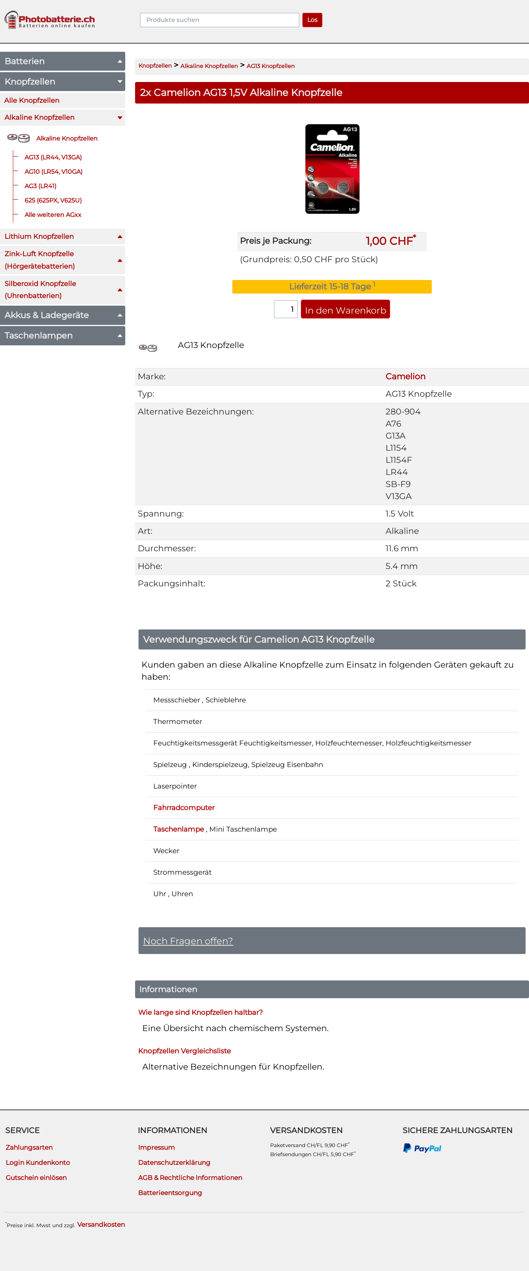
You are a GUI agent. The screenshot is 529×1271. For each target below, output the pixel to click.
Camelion (406, 376)
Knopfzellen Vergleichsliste (184, 1050)
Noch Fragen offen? (188, 940)
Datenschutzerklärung (174, 1162)
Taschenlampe (178, 829)
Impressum (156, 1147)
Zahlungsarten (29, 1147)
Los (312, 19)
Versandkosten (101, 1224)
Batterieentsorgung (170, 1193)
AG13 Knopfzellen (271, 66)
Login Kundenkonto (38, 1162)
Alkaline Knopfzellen (209, 66)
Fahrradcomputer (184, 807)
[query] (219, 20)
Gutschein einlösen (36, 1177)
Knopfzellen (155, 65)
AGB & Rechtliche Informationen (190, 1177)
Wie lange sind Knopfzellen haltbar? (200, 1012)
